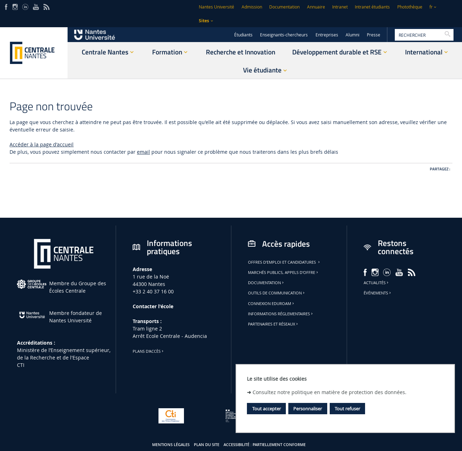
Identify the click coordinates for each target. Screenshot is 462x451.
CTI (20, 365)
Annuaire (316, 7)
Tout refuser (347, 408)
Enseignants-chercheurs (284, 35)
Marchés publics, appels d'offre (283, 272)
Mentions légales (171, 444)
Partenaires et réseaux (273, 324)
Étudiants (243, 35)
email (143, 151)
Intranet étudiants (372, 7)
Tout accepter (266, 408)
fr (431, 7)
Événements (378, 293)
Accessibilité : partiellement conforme (265, 444)
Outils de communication (277, 293)
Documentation (284, 7)
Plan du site (206, 444)
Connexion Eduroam (271, 303)
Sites (204, 21)
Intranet (340, 7)
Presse (373, 35)
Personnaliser (307, 408)
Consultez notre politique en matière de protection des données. (329, 392)
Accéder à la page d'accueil (42, 144)
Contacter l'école (153, 306)
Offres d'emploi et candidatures (284, 262)
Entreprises (327, 35)
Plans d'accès (148, 351)
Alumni (352, 35)
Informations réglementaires (281, 313)
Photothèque (409, 7)
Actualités (376, 282)
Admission (252, 7)
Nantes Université (216, 7)
